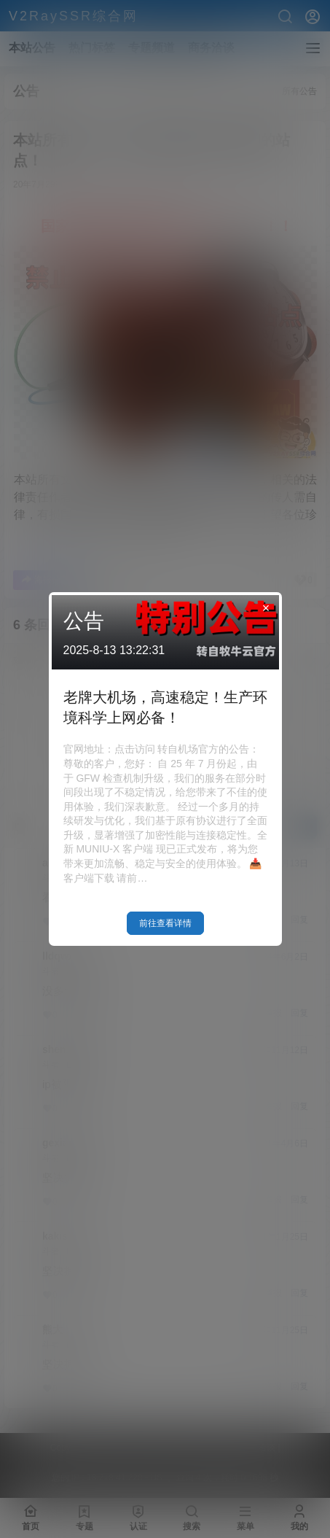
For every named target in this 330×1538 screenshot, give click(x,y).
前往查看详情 (165, 923)
